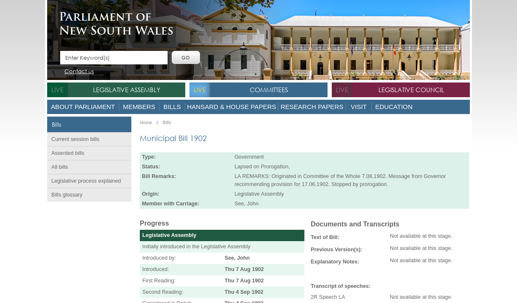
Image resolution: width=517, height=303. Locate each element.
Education (393, 106)
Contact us (79, 71)
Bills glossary (67, 195)
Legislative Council (411, 89)
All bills (59, 167)
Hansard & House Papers (231, 106)
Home (146, 122)
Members (139, 106)
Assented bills (67, 153)
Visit (359, 106)
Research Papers (311, 106)
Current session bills (75, 139)
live (57, 89)
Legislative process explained (86, 181)
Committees (269, 89)
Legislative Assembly (126, 89)
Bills (172, 106)
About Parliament (83, 106)
